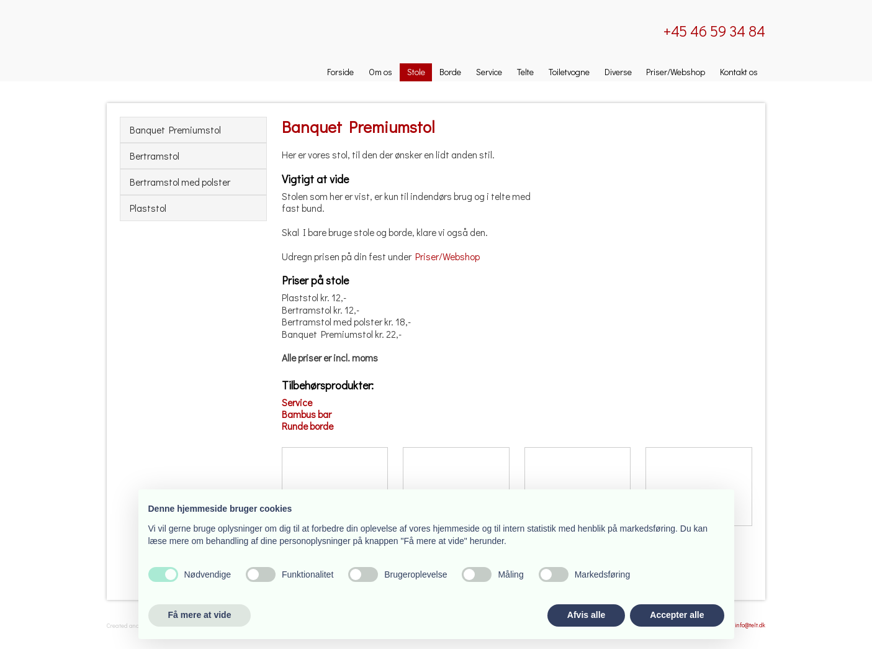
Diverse (618, 72)
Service (489, 72)
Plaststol (148, 208)
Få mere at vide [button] (199, 615)
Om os (380, 72)
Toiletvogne (569, 72)
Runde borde (307, 426)
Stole (416, 72)
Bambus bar (306, 414)
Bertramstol (154, 156)
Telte (525, 72)
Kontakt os (739, 72)
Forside (340, 72)
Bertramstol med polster (180, 182)
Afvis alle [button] (586, 615)
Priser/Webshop (675, 72)
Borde (450, 72)
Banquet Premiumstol (175, 130)
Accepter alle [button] (677, 615)
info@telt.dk (750, 625)
